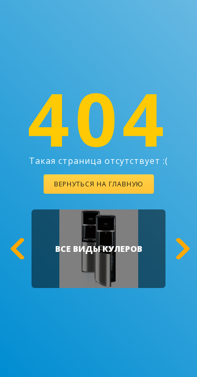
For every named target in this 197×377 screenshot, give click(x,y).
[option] (98, 248)
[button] (15, 248)
